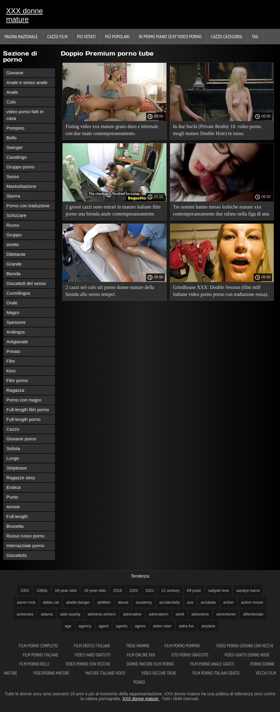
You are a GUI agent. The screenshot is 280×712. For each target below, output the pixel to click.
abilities (103, 602)
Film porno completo (39, 646)
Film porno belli (34, 664)
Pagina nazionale (21, 36)
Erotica (13, 487)
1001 (24, 590)
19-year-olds (95, 590)
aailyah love (218, 590)
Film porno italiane (41, 655)
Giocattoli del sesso (26, 283)
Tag (255, 36)
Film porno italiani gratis (217, 673)
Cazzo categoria (226, 36)
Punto (12, 497)
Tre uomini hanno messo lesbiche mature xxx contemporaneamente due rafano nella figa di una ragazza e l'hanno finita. (221, 211)
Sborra (13, 195)
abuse (123, 602)
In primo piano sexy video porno (170, 36)
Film (10, 361)
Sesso (12, 176)
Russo (12, 225)
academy (144, 602)
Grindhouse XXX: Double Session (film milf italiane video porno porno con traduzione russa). (220, 291)
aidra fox (186, 626)
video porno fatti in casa (25, 115)
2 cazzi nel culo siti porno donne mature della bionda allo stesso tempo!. (110, 291)
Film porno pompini (183, 646)
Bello (11, 137)
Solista (13, 448)
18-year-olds (66, 590)
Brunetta (15, 526)
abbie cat (51, 602)
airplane (208, 626)
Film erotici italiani (92, 646)
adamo (47, 614)
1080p (41, 590)
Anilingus (15, 331)
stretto (12, 244)
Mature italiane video (106, 673)
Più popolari (117, 36)
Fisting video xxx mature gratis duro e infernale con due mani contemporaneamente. (112, 130)
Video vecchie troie (159, 673)
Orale (12, 302)
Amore (13, 506)
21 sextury (170, 590)
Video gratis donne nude (247, 655)
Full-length (17, 516)
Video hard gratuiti (93, 655)
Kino (10, 370)
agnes (140, 626)
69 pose (194, 590)
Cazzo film (57, 36)
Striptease (16, 467)
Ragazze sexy (20, 477)
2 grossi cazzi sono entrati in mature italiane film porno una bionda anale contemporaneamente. (113, 210)
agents (122, 626)
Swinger (14, 147)
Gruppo (14, 234)
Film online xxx (141, 655)
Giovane (14, 72)
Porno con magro (23, 399)
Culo (11, 101)
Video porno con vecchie (88, 664)
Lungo (12, 458)
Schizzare (16, 215)
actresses (25, 614)
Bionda (13, 273)
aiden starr (162, 626)
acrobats (208, 602)
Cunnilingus (18, 293)
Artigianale (17, 341)
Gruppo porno (20, 166)
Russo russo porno (25, 535)
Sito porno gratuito (190, 655)
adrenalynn (158, 614)
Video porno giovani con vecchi (244, 646)
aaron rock (26, 602)
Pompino (15, 128)
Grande (14, 263)
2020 (133, 590)
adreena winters (102, 614)
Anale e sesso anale (26, 82)
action (228, 602)
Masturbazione (21, 186)
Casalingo (16, 157)
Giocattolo (16, 555)
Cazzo (12, 429)
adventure (200, 614)
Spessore (16, 322)
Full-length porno (23, 419)
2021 (149, 590)
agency (85, 626)
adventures (226, 614)
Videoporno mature (51, 673)
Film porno (17, 380)
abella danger (78, 602)
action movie (252, 602)
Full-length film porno (27, 409)
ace (190, 602)
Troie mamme (137, 646)
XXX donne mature (24, 15)
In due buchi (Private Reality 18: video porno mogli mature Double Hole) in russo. (217, 130)
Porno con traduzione (28, 205)
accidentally (169, 602)
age (68, 626)
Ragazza (15, 390)
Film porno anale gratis (212, 664)
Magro (12, 312)
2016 (117, 590)
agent (104, 626)
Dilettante (16, 254)
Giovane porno (21, 438)
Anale (12, 92)
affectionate (253, 614)
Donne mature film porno (151, 664)
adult (180, 614)
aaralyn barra (248, 590)
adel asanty (70, 614)
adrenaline (132, 614)
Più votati (86, 36)
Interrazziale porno (25, 545)
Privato (13, 351)
